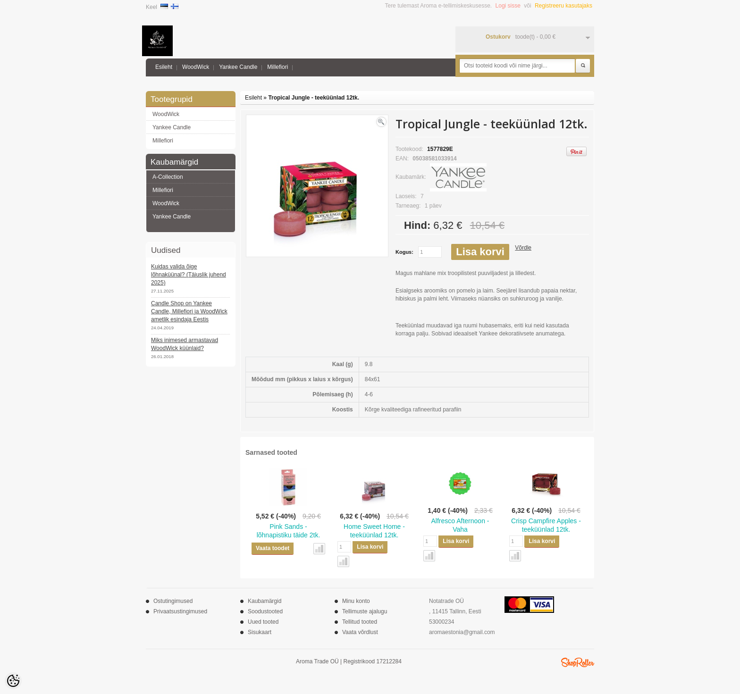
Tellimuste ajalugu (364, 611)
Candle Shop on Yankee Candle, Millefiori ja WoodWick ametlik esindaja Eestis (189, 311)
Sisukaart (259, 632)
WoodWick (195, 67)
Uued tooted (263, 622)
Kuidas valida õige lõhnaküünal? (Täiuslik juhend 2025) (188, 274)
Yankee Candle (238, 67)
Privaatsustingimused (180, 611)
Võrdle (523, 247)
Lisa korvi (480, 252)
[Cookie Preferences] (13, 680)
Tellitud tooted (359, 622)
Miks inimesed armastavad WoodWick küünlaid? (184, 344)
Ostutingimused (173, 601)
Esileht (163, 67)
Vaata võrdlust (360, 632)
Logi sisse (508, 5)
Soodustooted (265, 611)
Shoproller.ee (577, 662)
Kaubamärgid (264, 601)
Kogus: (404, 252)
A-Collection (167, 177)
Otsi (583, 66)
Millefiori (277, 67)
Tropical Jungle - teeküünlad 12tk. (313, 97)
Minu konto (356, 601)
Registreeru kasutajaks (563, 5)
